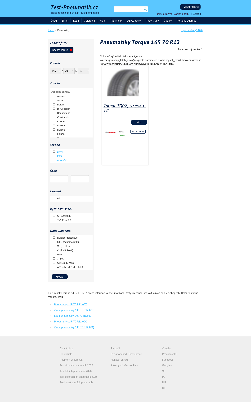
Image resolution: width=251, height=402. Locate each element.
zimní (60, 151)
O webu (166, 348)
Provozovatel (169, 354)
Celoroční (89, 20)
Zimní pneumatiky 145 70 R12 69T (74, 310)
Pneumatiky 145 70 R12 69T (70, 304)
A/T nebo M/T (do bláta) (70, 267)
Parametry (116, 20)
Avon (60, 100)
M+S (59, 254)
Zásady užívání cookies (124, 365)
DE (164, 388)
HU (164, 382)
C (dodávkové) (65, 250)
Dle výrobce (66, 348)
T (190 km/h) (64, 220)
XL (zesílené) (64, 246)
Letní (76, 20)
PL (163, 376)
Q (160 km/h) (64, 215)
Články (168, 20)
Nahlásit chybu (119, 359)
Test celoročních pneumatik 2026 (78, 376)
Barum (60, 104)
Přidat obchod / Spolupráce (126, 354)
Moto (103, 20)
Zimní (65, 20)
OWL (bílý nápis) (66, 262)
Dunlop (61, 129)
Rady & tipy (152, 20)
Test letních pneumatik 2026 (76, 371)
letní (59, 156)
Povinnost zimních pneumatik (76, 382)
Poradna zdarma (186, 20)
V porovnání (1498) (192, 30)
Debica (61, 125)
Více (139, 122)
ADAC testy (134, 20)
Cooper (61, 121)
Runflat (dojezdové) (67, 237)
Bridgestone (63, 113)
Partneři (115, 348)
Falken (61, 133)
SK (164, 371)
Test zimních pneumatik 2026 (76, 365)
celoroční (62, 160)
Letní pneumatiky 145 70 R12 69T (73, 315)
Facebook (167, 359)
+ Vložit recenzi (190, 6)
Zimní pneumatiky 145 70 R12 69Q (74, 327)
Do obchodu (138, 131)
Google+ (167, 365)
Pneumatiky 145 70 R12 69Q (70, 321)
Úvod (54, 20)
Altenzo (61, 96)
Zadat (196, 14)
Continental (63, 117)
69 (58, 198)
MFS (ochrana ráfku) (68, 242)
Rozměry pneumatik (71, 359)
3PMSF (61, 258)
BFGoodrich (63, 108)
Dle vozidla (66, 354)
